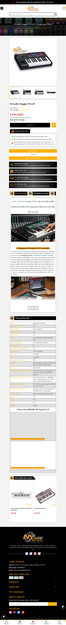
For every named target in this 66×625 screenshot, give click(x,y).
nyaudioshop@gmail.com (21, 570)
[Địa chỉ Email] (33, 604)
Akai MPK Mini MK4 (40, 508)
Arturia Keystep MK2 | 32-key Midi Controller (21, 509)
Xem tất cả (33, 158)
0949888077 (21, 567)
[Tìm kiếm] (55, 14)
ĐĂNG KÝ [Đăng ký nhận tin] (52, 604)
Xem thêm (33, 308)
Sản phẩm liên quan (23, 478)
